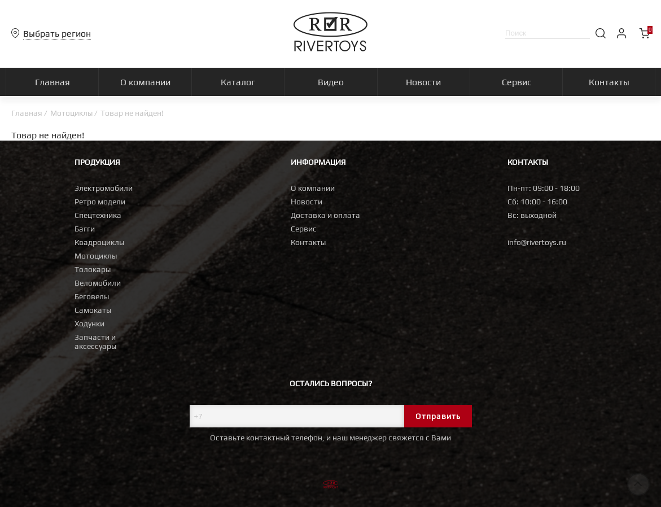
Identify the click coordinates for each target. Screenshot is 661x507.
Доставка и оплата (325, 215)
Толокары (93, 269)
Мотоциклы (71, 112)
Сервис (304, 228)
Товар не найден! (132, 112)
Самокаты (93, 309)
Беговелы (92, 296)
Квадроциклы (99, 242)
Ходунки (89, 323)
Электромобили (104, 188)
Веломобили (98, 282)
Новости (306, 201)
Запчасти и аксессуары (95, 342)
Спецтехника (98, 215)
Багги (85, 228)
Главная (26, 112)
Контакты (308, 242)
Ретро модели (100, 201)
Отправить (438, 416)
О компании (313, 188)
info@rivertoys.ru (536, 242)
